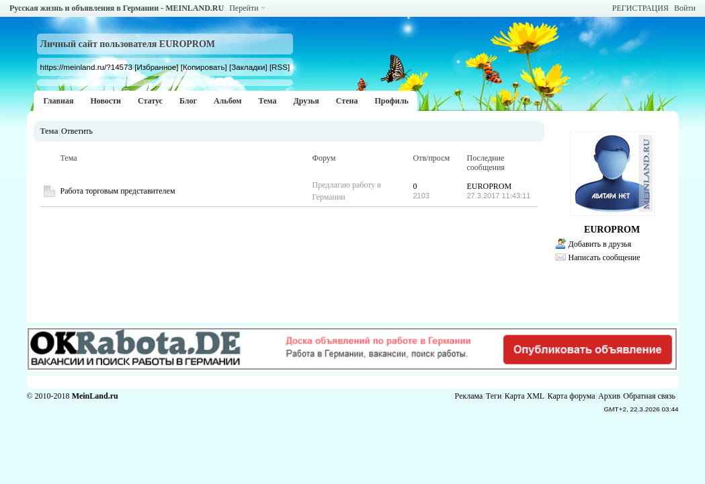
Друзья (306, 101)
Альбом (228, 101)
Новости (105, 101)
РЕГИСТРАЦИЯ (640, 8)
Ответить (77, 131)
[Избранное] (156, 67)
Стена (347, 101)
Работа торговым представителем (117, 191)
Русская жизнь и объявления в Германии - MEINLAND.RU (116, 8)
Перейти (243, 8)
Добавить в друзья (600, 244)
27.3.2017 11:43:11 (499, 196)
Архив (609, 396)
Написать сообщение (604, 257)
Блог (188, 101)
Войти (685, 8)
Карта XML (524, 396)
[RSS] (279, 67)
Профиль (391, 101)
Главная (59, 101)
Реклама (469, 396)
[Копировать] (204, 67)
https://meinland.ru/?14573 (86, 67)
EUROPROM (489, 186)
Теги (494, 396)
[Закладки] (248, 67)
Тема (267, 101)
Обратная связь (649, 396)
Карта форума (571, 396)
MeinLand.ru (95, 396)
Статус (150, 101)
